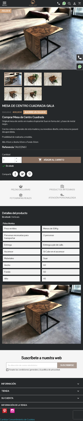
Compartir (15, 174)
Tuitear (22, 174)
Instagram (12, 409)
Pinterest (29, 174)
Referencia (8, 147)
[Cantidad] (8, 160)
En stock (6, 217)
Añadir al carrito (51, 160)
